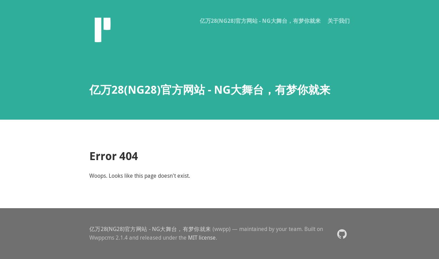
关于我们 (339, 21)
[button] (342, 233)
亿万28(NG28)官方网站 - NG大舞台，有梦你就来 (260, 21)
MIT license (202, 237)
